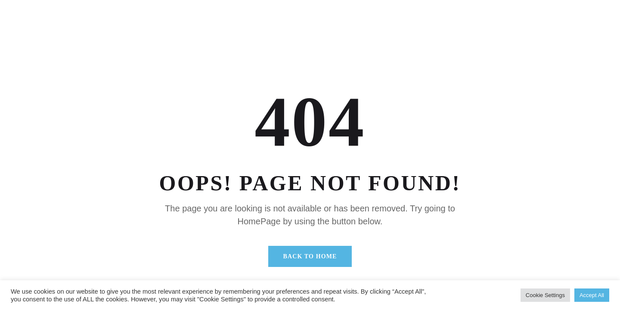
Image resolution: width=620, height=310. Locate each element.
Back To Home (310, 256)
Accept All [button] (592, 295)
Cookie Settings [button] (545, 295)
